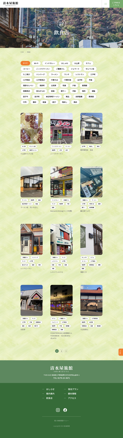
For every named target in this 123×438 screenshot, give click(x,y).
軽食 (44, 102)
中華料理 (67, 80)
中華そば (54, 80)
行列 (24, 102)
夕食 (74, 85)
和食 (64, 85)
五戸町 (79, 80)
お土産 (76, 63)
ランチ (66, 74)
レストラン (80, 74)
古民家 (53, 85)
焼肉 (83, 91)
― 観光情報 (70, 393)
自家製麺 (79, 96)
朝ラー (63, 91)
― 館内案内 (48, 393)
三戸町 (92, 74)
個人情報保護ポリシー (61, 421)
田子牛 (25, 96)
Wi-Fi (36, 63)
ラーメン (54, 74)
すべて (25, 63)
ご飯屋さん (60, 68)
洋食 (74, 91)
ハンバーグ (40, 74)
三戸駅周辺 (40, 80)
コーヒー (26, 68)
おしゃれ (64, 63)
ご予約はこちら (116, 3)
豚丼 (34, 102)
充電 (90, 80)
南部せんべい (28, 85)
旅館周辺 (26, 91)
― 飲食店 (47, 398)
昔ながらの (40, 91)
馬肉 (75, 102)
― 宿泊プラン (71, 389)
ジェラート (75, 68)
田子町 (37, 96)
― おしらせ (48, 389)
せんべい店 (90, 68)
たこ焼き (26, 74)
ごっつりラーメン (43, 68)
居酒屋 (84, 85)
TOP (120, 352)
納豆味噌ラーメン (52, 96)
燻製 (93, 91)
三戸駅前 (26, 80)
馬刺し (64, 102)
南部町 (42, 85)
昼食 (52, 91)
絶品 (67, 96)
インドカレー (50, 63)
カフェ (88, 63)
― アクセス (70, 398)
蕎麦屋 (91, 96)
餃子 (54, 102)
